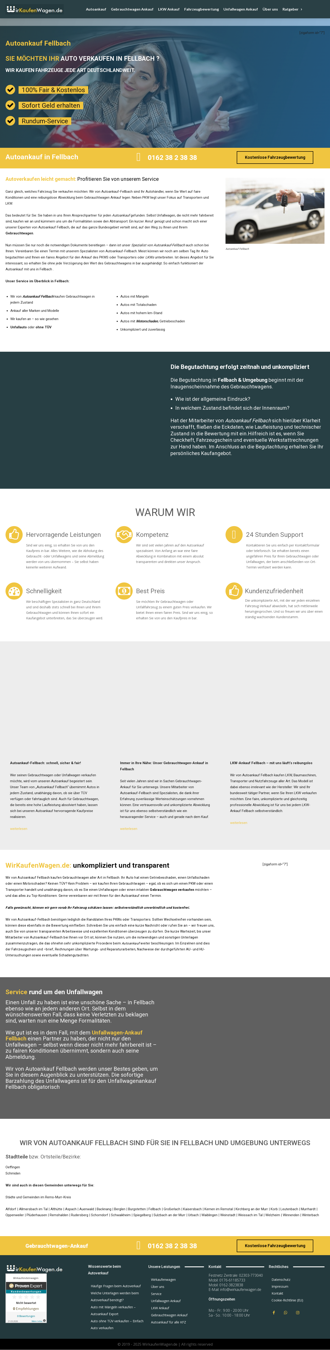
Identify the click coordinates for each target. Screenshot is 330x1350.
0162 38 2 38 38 (172, 158)
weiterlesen (18, 829)
